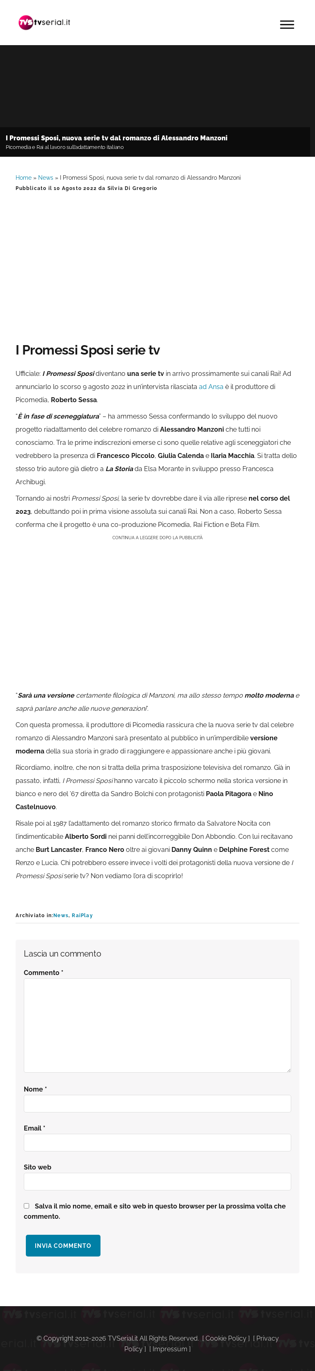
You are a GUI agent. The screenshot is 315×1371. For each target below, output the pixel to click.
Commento (44, 973)
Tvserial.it (44, 22)
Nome (35, 1089)
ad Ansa (211, 387)
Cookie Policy (226, 1338)
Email (35, 1128)
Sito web (37, 1167)
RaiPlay (82, 915)
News (45, 177)
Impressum (170, 1349)
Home (24, 177)
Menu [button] (287, 24)
